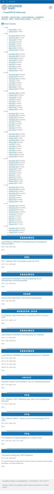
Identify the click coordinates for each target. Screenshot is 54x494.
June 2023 (12, 83)
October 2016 (13, 232)
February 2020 (13, 154)
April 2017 (12, 220)
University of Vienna (15, 17)
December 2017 (13, 205)
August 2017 (12, 214)
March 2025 (12, 48)
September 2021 (14, 120)
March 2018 (12, 199)
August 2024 (12, 60)
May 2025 (12, 44)
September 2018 (14, 193)
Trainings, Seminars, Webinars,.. (23, 19)
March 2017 (12, 222)
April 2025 (12, 46)
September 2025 (14, 38)
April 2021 (12, 128)
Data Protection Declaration (33, 485)
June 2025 (12, 42)
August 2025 (12, 40)
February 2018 (13, 201)
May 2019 (12, 175)
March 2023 (12, 87)
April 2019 (12, 177)
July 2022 (12, 99)
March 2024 (12, 68)
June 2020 (12, 146)
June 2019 (12, 173)
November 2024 (13, 56)
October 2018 (13, 191)
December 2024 (13, 54)
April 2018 (12, 197)
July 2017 (12, 216)
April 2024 (12, 66)
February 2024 (13, 70)
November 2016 (13, 230)
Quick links (12, 2)
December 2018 (13, 187)
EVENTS (11, 19)
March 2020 (12, 152)
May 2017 (12, 218)
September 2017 (14, 212)
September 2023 (14, 79)
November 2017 (13, 208)
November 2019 (13, 162)
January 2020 (13, 156)
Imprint (11, 485)
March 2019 (12, 179)
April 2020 (12, 150)
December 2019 (13, 160)
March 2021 (12, 130)
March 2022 (12, 107)
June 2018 (12, 195)
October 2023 (13, 76)
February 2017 (13, 224)
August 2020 (12, 142)
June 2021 (12, 124)
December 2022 (13, 93)
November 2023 (13, 74)
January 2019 (13, 183)
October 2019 (13, 165)
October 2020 (13, 138)
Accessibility (19, 485)
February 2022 (13, 109)
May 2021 (12, 126)
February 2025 (13, 50)
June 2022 (12, 101)
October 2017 (13, 210)
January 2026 (13, 31)
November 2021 (13, 115)
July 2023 (12, 81)
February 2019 (13, 181)
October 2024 (13, 58)
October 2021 (13, 117)
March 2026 (12, 29)
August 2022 (12, 97)
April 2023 (12, 85)
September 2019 (14, 167)
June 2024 (12, 62)
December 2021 (13, 113)
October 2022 (13, 95)
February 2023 (13, 89)
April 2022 (12, 105)
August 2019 (12, 169)
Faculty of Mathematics (28, 17)
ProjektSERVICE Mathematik (14, 12)
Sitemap (5, 485)
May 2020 (12, 148)
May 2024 (12, 64)
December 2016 (13, 228)
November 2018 (13, 189)
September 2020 (14, 140)
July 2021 (12, 122)
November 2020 (13, 136)
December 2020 (13, 134)
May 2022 (12, 103)
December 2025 (13, 35)
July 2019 (12, 171)
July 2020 (12, 144)
